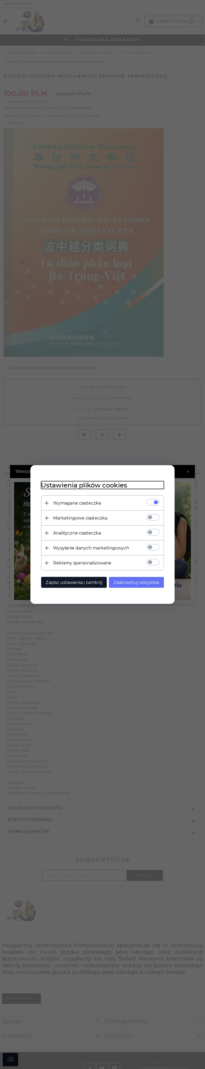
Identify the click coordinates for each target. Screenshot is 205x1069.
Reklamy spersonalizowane (82, 563)
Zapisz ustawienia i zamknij (74, 582)
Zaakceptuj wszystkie (136, 582)
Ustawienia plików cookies (84, 485)
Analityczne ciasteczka (77, 533)
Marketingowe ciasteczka (80, 518)
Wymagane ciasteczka (77, 503)
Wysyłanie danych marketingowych (91, 548)
